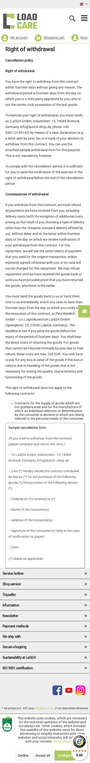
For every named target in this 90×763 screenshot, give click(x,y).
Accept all (43, 755)
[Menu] (82, 18)
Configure (64, 755)
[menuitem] (82, 18)
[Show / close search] (73, 18)
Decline (23, 755)
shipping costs (44, 708)
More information (66, 741)
